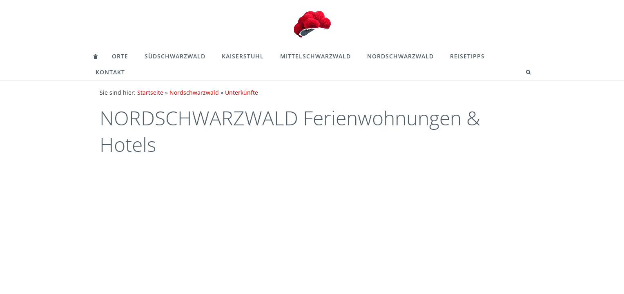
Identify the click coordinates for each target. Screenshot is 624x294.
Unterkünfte (241, 92)
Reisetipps (467, 56)
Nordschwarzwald (400, 56)
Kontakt (110, 72)
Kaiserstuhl (243, 56)
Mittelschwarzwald (315, 56)
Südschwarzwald (175, 56)
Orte (120, 56)
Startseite (150, 92)
